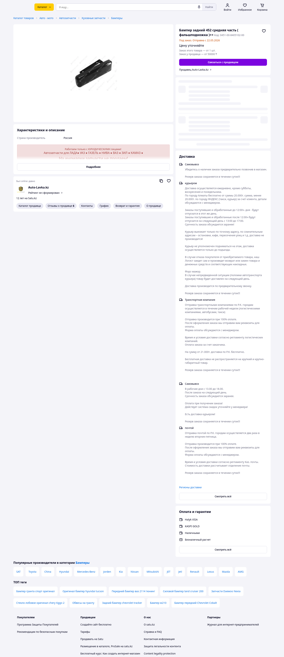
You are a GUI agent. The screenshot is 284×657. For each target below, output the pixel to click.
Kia (121, 498)
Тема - (95, 619)
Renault (194, 498)
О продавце (154, 205)
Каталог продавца (30, 205)
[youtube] (209, 619)
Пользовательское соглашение (99, 594)
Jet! (180, 498)
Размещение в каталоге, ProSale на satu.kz (106, 573)
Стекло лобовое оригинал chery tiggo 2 (40, 529)
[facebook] (216, 619)
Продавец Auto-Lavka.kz (193, 69)
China (47, 498)
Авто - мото (46, 18)
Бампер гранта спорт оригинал (35, 518)
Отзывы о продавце (61, 206)
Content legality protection (160, 580)
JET (168, 498)
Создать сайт (188, 650)
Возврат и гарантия (128, 205)
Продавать (87, 565)
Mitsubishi (153, 498)
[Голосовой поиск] (199, 7)
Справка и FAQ (153, 558)
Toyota (32, 498)
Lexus (210, 498)
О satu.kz (149, 551)
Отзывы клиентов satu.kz (95, 587)
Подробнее (93, 167)
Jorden (107, 498)
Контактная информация (159, 565)
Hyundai (64, 498)
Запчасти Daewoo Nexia (226, 518)
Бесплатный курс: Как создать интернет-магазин (110, 580)
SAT (18, 498)
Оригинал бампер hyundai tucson (83, 518)
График (104, 205)
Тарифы (85, 558)
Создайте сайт (89, 551)
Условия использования (179, 640)
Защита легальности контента (162, 573)
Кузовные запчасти (93, 18)
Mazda (226, 498)
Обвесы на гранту (83, 529)
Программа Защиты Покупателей (37, 551)
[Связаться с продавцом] (223, 62)
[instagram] (222, 619)
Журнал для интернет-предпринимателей (233, 551)
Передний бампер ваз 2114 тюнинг (133, 518)
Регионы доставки (190, 414)
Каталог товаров (23, 18)
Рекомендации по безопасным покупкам (42, 558)
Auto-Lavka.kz (38, 187)
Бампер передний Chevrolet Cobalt (195, 529)
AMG (241, 498)
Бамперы (116, 18)
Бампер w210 (158, 529)
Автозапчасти (67, 18)
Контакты (87, 205)
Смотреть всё (223, 423)
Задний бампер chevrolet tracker (122, 529)
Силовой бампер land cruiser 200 (183, 518)
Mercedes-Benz (86, 498)
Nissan (135, 498)
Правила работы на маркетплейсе (101, 609)
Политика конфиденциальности (100, 602)
